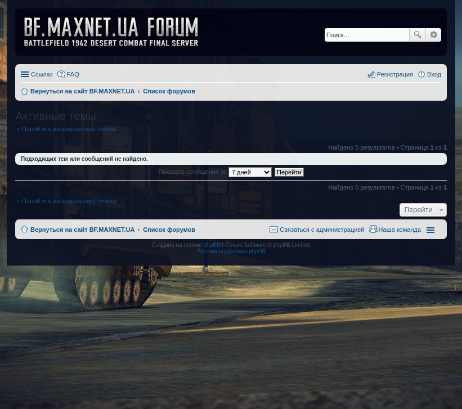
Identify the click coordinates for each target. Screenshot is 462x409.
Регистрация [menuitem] (395, 74)
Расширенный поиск (433, 35)
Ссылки (42, 74)
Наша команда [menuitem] (400, 229)
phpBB (212, 245)
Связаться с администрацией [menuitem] (322, 229)
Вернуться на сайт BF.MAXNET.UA (82, 229)
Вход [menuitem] (434, 74)
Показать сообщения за (214, 171)
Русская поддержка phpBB (231, 251)
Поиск (417, 35)
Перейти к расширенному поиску (69, 128)
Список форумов (169, 229)
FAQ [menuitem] (73, 74)
